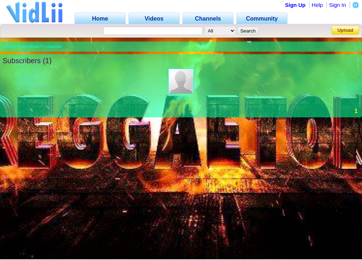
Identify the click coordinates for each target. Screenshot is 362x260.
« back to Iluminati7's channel (32, 46)
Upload (345, 30)
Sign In (337, 5)
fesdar (181, 97)
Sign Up (295, 5)
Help (317, 5)
